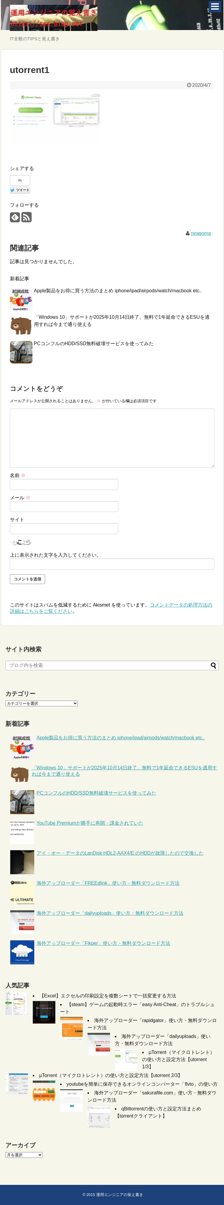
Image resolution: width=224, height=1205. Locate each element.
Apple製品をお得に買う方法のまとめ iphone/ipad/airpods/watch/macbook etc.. (118, 290)
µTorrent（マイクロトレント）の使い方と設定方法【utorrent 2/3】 (111, 1075)
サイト (17, 519)
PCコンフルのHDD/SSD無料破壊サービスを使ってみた (94, 343)
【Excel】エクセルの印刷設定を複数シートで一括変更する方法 (107, 995)
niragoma (201, 233)
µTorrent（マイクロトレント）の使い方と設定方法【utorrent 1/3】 (178, 1059)
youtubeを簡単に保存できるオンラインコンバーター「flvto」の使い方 (142, 1084)
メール (20, 497)
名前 (18, 475)
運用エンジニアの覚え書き (119, 1194)
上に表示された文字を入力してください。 (55, 555)
